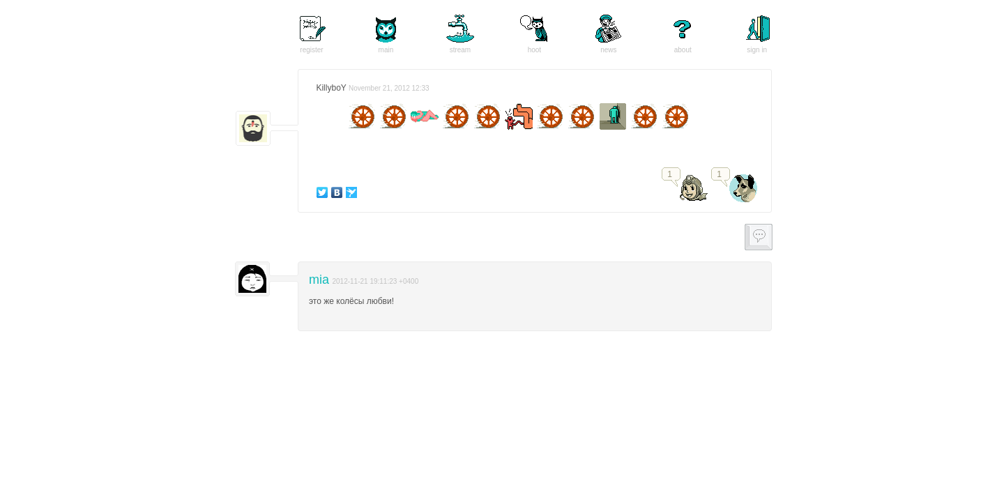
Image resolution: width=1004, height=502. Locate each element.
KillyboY (331, 88)
